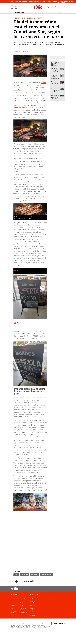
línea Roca (54, 12)
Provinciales (23, 612)
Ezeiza (43, 1)
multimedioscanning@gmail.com (23, 625)
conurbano (24, 574)
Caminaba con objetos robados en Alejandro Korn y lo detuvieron (54, 72)
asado (16, 574)
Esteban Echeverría (46, 12)
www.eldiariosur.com (16, 624)
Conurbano (17, 90)
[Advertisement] (39, 523)
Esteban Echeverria (21, 1)
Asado (43, 83)
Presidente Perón (23, 609)
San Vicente (37, 1)
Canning (30, 1)
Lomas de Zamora (30, 12)
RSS (50, 601)
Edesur (59, 12)
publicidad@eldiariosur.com (38, 625)
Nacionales (14, 605)
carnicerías (34, 574)
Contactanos (52, 598)
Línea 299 (32, 605)
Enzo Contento (32, 614)
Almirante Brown (52, 1)
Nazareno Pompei (32, 602)
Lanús (71, 1)
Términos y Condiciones (16, 620)
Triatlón (32, 598)
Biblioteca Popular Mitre (32, 610)
